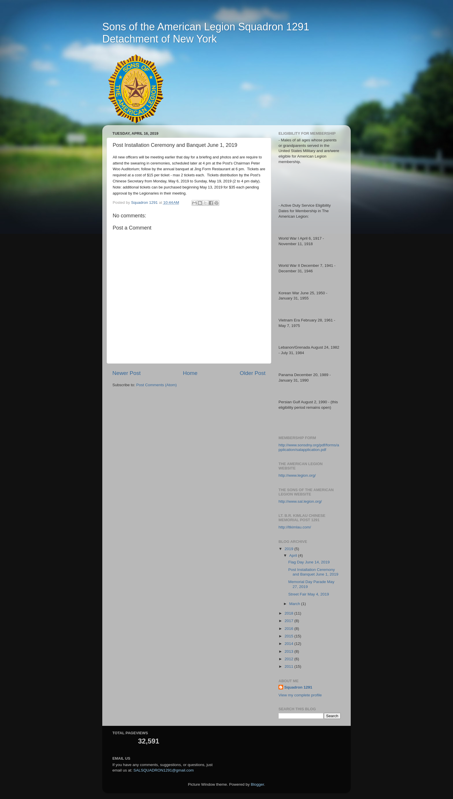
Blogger (257, 784)
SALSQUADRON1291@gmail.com (163, 770)
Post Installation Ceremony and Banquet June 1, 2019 (313, 571)
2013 (289, 651)
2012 (289, 659)
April (293, 555)
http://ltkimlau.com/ (295, 527)
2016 (289, 628)
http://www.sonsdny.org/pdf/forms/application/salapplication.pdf (309, 447)
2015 (289, 636)
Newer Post (126, 373)
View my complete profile (300, 695)
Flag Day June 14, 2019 (309, 562)
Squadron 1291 (298, 687)
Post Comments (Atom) (156, 385)
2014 (289, 643)
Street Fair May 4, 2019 (308, 594)
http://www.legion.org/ (297, 475)
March (295, 604)
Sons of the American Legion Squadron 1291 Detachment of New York (205, 33)
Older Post (253, 373)
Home (190, 373)
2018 (289, 613)
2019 (289, 549)
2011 (289, 666)
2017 (289, 621)
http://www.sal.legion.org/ (300, 501)
